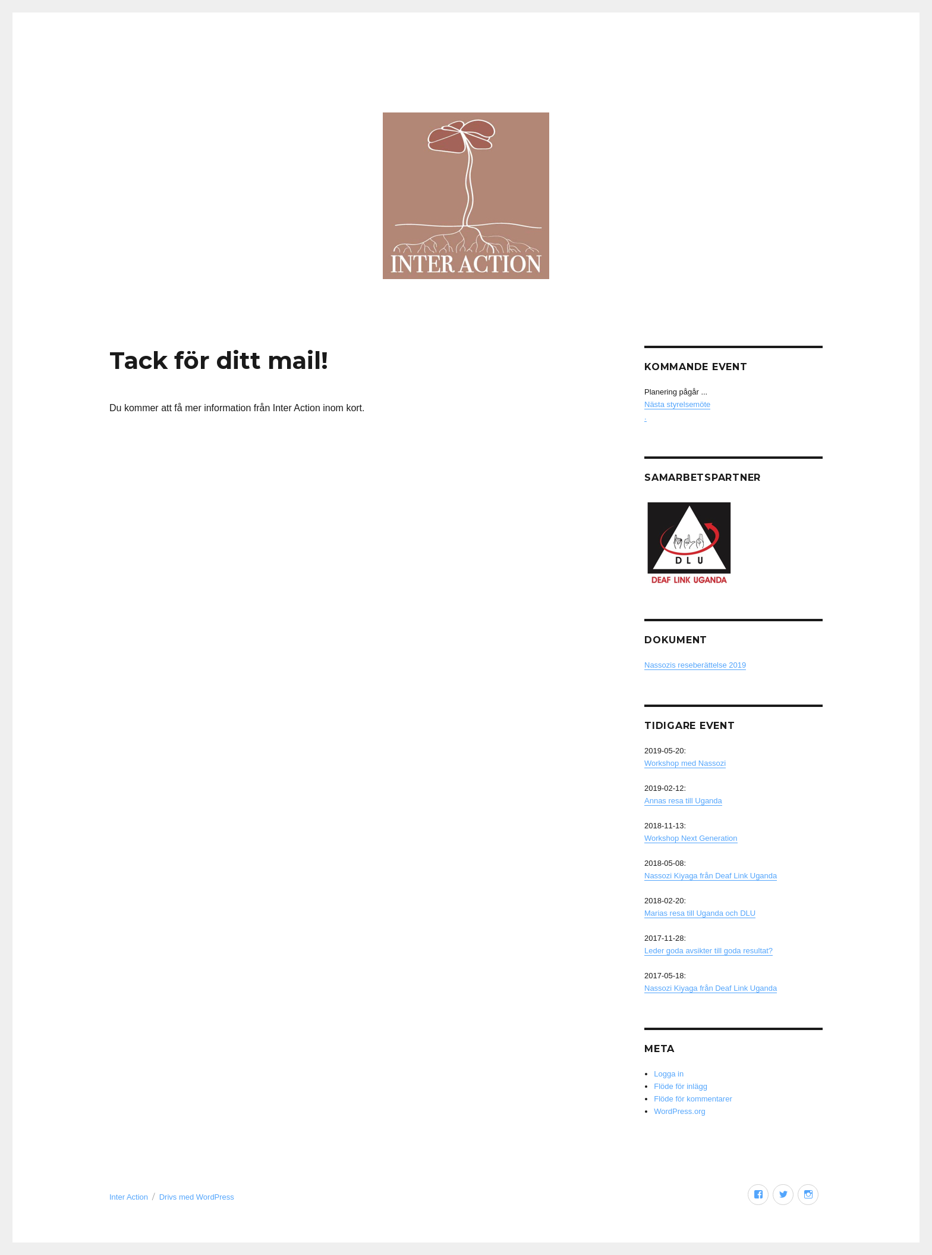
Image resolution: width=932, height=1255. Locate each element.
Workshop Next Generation (691, 838)
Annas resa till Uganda (683, 800)
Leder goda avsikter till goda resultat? (708, 950)
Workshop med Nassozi (685, 763)
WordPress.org (679, 1111)
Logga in (669, 1073)
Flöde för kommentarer (693, 1098)
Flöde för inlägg (680, 1086)
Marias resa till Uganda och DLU (699, 913)
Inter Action (128, 1197)
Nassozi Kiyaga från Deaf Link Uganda (710, 875)
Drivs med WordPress (196, 1197)
